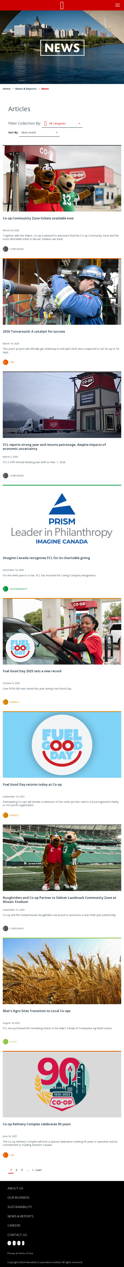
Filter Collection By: (45, 124)
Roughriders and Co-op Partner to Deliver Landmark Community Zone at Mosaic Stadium (59, 900)
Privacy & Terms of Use (20, 1253)
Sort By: (34, 133)
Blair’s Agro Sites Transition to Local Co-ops (36, 1011)
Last (38, 1170)
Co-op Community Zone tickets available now (38, 218)
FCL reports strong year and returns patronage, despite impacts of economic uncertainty (54, 447)
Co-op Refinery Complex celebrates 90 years (37, 1124)
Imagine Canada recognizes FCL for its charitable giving (46, 558)
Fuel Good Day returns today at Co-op (32, 784)
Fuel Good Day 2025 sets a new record (32, 671)
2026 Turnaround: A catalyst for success (34, 331)
